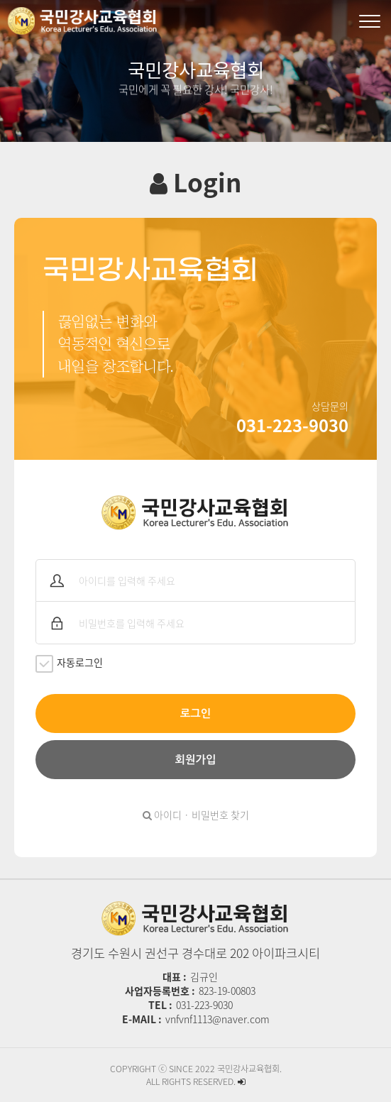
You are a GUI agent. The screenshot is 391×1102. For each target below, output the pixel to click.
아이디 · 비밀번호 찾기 (196, 815)
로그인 (195, 713)
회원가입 (195, 759)
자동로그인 (69, 664)
